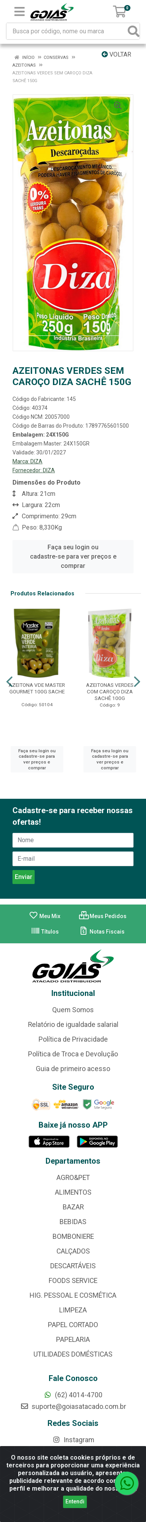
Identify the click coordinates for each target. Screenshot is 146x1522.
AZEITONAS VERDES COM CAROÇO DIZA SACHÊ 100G (110, 691)
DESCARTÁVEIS (73, 1266)
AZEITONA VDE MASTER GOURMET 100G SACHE (37, 688)
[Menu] (19, 12)
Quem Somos (73, 1010)
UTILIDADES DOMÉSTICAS (73, 1354)
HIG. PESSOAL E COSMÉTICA (73, 1295)
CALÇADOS (73, 1251)
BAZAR (73, 1207)
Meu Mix (44, 916)
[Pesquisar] (133, 31)
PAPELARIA (73, 1339)
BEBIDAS (73, 1222)
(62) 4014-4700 (73, 1395)
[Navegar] (9, 681)
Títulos (45, 932)
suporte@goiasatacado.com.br (73, 1406)
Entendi (74, 1501)
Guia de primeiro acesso (73, 1069)
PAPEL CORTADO (73, 1325)
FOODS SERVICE (73, 1281)
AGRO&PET (73, 1177)
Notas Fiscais (102, 932)
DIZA (36, 461)
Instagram (73, 1440)
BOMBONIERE (73, 1236)
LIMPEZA (73, 1310)
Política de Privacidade (73, 1039)
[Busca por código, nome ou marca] (67, 31)
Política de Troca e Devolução (73, 1054)
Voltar (116, 54)
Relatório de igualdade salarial (73, 1024)
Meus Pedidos (103, 916)
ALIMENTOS (73, 1192)
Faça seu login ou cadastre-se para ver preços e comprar (73, 556)
